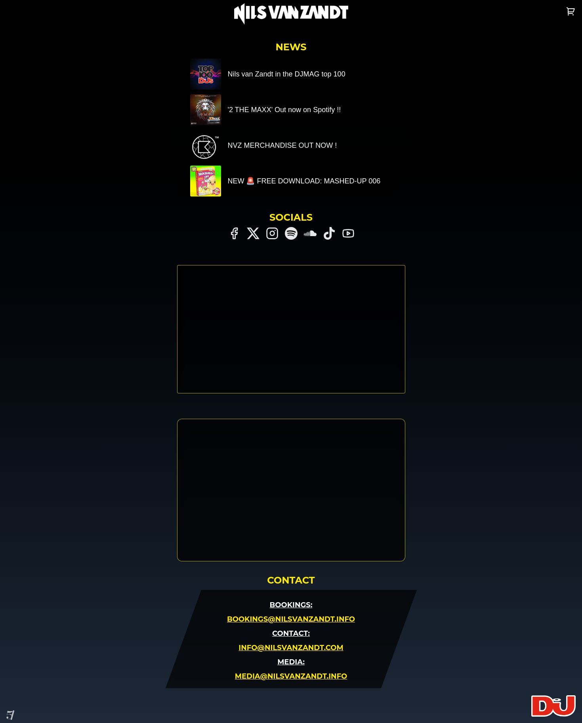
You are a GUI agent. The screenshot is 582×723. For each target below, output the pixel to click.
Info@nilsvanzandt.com (291, 647)
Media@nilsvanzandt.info (291, 676)
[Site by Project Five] (10, 715)
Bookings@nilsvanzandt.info (291, 619)
